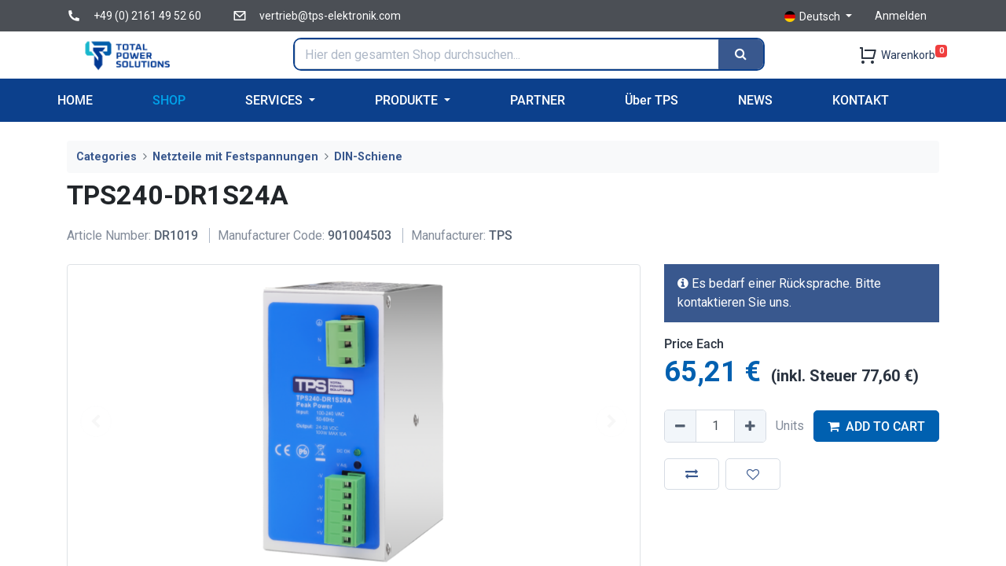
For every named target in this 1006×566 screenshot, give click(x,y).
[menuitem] (75, 100)
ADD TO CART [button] (876, 426)
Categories (106, 157)
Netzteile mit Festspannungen (235, 157)
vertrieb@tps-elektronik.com (330, 15)
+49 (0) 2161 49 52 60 (147, 15)
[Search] (740, 54)
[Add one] (750, 426)
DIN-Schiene (368, 157)
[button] (691, 474)
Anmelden (901, 15)
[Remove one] (680, 426)
